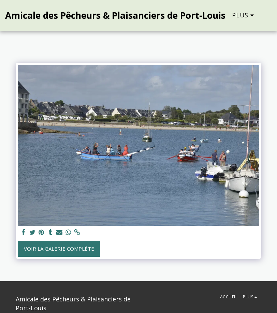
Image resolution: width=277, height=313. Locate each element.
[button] (271, 15)
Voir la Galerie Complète (59, 248)
